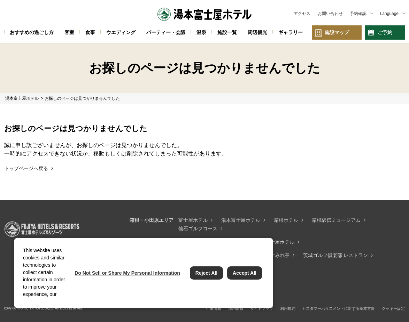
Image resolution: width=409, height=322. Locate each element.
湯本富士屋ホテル (240, 220)
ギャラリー (290, 32)
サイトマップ (261, 308)
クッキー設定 (393, 308)
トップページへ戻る (26, 168)
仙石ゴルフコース (197, 228)
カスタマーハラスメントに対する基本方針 (338, 308)
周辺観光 (257, 32)
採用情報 (236, 308)
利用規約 (287, 308)
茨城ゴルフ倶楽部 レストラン (335, 255)
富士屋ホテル (193, 220)
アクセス (302, 13)
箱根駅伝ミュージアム (336, 220)
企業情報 (213, 308)
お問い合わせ (330, 13)
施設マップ (337, 32)
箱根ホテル (286, 220)
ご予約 (385, 32)
